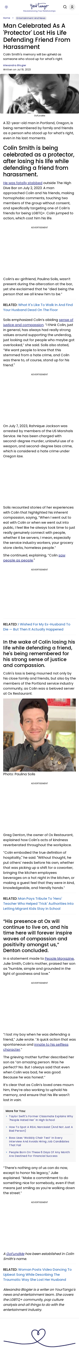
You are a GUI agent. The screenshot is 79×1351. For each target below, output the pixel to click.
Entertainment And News (31, 18)
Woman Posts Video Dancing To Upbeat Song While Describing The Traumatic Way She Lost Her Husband (37, 1274)
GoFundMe (15, 1253)
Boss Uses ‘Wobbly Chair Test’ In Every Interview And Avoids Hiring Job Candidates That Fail (39, 1141)
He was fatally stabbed (22, 183)
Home (6, 18)
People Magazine (59, 958)
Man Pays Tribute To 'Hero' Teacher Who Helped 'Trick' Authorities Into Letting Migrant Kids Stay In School (38, 903)
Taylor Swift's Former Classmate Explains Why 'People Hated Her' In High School (41, 1118)
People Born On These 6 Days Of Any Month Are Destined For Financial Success (39, 1154)
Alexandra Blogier (14, 65)
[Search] (64, 7)
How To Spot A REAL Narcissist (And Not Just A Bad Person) (41, 1128)
